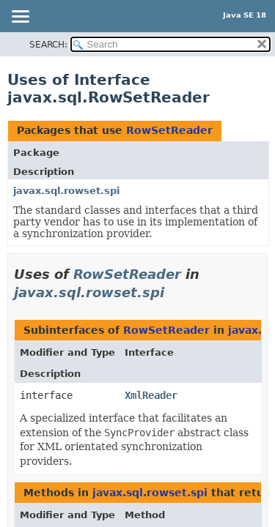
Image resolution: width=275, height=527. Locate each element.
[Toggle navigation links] (19, 17)
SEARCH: (48, 45)
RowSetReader (169, 130)
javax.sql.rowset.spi (66, 190)
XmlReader (151, 395)
